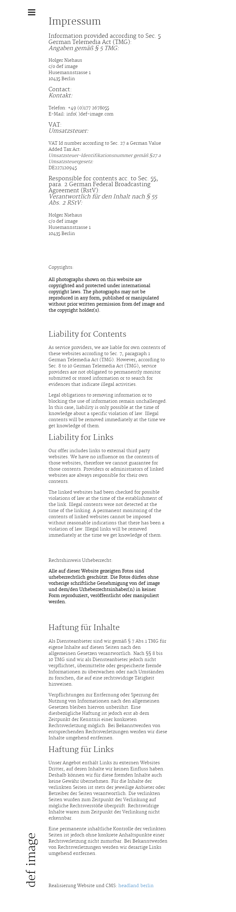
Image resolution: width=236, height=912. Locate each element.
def (32, 860)
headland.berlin (136, 886)
